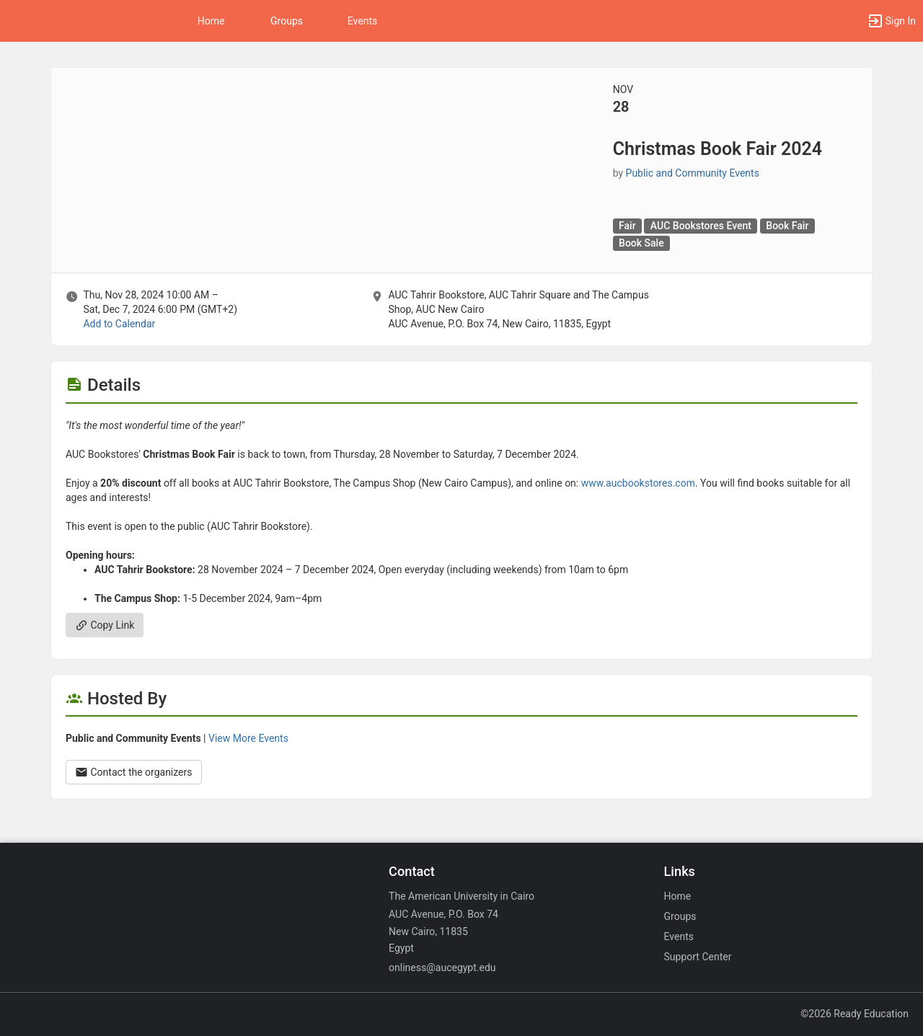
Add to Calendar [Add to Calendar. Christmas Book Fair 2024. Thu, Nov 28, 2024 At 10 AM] (119, 323)
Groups (286, 21)
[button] (891, 21)
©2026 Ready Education (854, 1013)
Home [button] (211, 21)
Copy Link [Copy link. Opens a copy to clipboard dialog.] (104, 625)
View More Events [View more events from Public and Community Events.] (248, 738)
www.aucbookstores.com (638, 483)
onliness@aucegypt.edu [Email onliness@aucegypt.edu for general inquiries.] (442, 967)
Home (678, 896)
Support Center (698, 956)
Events (362, 21)
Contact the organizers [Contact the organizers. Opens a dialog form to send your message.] (134, 772)
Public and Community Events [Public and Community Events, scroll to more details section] (692, 173)
